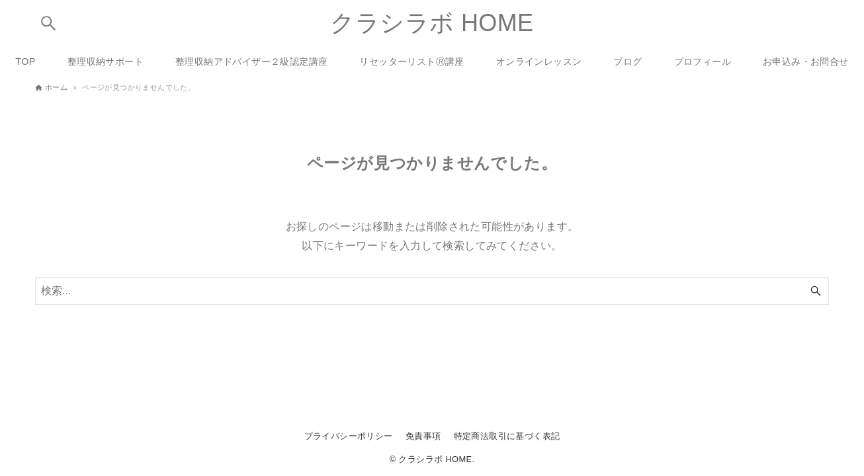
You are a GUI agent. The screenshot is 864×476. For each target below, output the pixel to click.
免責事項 (423, 436)
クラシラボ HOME (431, 22)
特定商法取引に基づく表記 (507, 436)
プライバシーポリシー (348, 436)
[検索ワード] (432, 291)
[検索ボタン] (48, 23)
